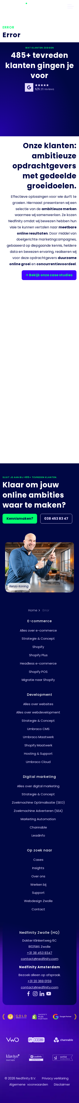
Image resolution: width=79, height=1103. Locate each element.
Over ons (38, 876)
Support (38, 892)
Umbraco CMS (38, 729)
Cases (38, 859)
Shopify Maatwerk (38, 745)
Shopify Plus (38, 655)
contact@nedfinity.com (39, 958)
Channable (38, 827)
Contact (38, 909)
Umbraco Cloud (38, 762)
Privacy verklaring (55, 1078)
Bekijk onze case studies (49, 275)
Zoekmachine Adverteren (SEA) (38, 810)
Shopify (38, 647)
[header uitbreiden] (70, 6)
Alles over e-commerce (38, 630)
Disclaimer (62, 1084)
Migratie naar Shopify (38, 679)
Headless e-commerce (38, 663)
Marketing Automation (38, 819)
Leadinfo (38, 835)
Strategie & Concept (38, 638)
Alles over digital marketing (38, 786)
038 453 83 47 (56, 518)
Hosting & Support (38, 753)
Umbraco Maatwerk (38, 737)
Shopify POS (38, 671)
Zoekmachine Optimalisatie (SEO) (38, 802)
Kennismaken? (20, 518)
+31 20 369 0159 (39, 981)
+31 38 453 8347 (39, 953)
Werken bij (38, 884)
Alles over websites (38, 704)
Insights (38, 868)
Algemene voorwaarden (28, 1084)
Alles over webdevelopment (38, 712)
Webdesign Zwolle (38, 901)
